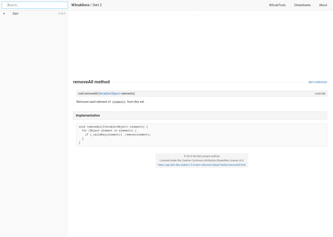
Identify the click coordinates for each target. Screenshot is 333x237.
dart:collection (317, 82)
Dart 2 (97, 5)
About (323, 5)
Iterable (104, 93)
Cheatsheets (302, 5)
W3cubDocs (80, 5)
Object (115, 93)
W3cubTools (277, 5)
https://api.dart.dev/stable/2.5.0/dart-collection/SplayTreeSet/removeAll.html (202, 164)
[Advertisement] (200, 45)
